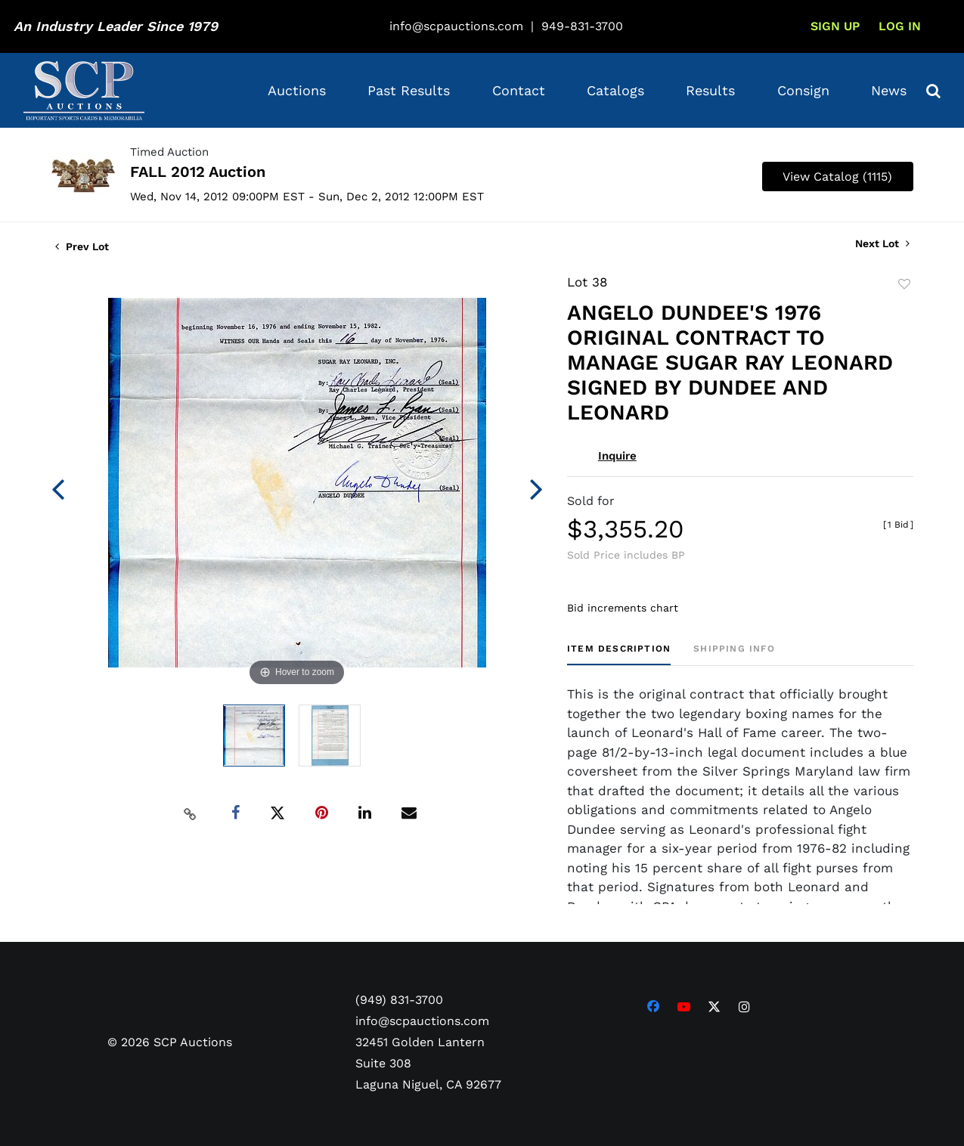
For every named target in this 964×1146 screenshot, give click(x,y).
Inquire (617, 456)
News (889, 90)
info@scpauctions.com (456, 26)
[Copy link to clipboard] (190, 813)
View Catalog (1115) (837, 176)
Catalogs (615, 90)
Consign (803, 90)
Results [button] (710, 90)
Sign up (835, 26)
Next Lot (882, 243)
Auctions (297, 90)
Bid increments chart (622, 608)
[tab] (619, 654)
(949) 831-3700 (399, 1000)
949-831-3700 (582, 26)
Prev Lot (82, 246)
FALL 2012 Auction (197, 172)
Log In (900, 26)
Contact (518, 90)
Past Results (408, 90)
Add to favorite (904, 284)
